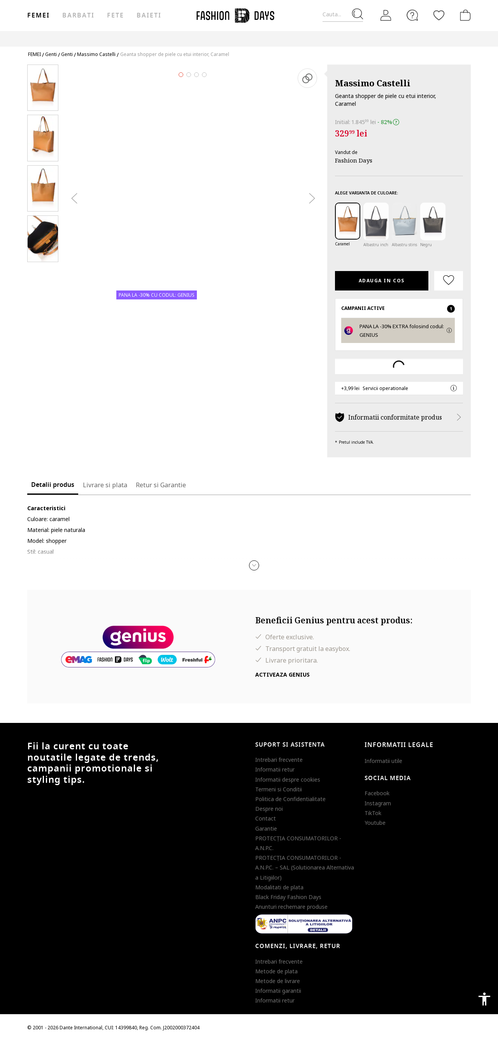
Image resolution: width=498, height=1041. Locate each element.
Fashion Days (353, 160)
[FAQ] (412, 15)
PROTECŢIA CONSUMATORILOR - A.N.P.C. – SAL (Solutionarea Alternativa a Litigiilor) (304, 867)
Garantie (266, 828)
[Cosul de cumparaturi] (464, 15)
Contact (265, 818)
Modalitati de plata (279, 887)
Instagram (378, 803)
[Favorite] (438, 15)
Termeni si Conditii (278, 789)
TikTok (373, 813)
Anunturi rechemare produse (291, 906)
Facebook (377, 793)
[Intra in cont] (386, 15)
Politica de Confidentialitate (290, 799)
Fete (115, 15)
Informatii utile (383, 761)
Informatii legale (399, 745)
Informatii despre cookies (287, 779)
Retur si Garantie (161, 485)
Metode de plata (276, 971)
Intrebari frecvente (279, 759)
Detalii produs (52, 485)
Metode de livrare (277, 981)
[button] (254, 565)
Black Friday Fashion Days (288, 897)
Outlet (387, 38)
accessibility (484, 999)
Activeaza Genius (282, 674)
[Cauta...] (343, 14)
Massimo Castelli (372, 83)
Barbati (78, 15)
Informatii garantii (278, 990)
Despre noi (269, 808)
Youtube (375, 822)
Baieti (149, 15)
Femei (38, 15)
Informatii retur (275, 769)
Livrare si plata (105, 485)
